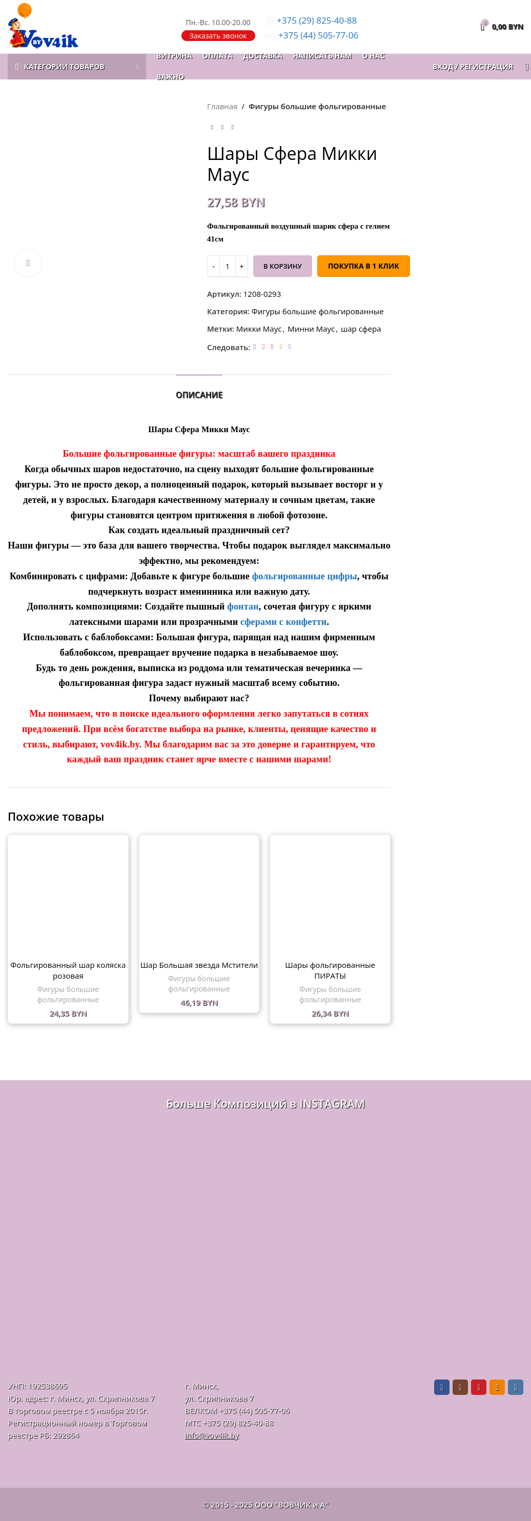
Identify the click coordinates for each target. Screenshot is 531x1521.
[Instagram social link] (263, 347)
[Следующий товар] (233, 128)
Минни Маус (311, 328)
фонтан (242, 606)
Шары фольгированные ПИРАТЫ (330, 970)
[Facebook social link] (254, 347)
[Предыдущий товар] (212, 128)
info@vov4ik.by (211, 1435)
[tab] (199, 389)
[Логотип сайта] (43, 26)
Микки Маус (258, 328)
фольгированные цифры (304, 576)
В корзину (282, 266)
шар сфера (360, 328)
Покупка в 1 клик (363, 266)
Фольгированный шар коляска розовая (68, 970)
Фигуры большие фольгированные (316, 106)
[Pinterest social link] (272, 347)
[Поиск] (523, 66)
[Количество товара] (227, 266)
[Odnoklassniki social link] (280, 347)
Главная (222, 106)
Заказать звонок (218, 35)
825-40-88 (311, 20)
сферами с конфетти (282, 622)
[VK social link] (289, 347)
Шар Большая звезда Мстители (199, 965)
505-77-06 (311, 35)
